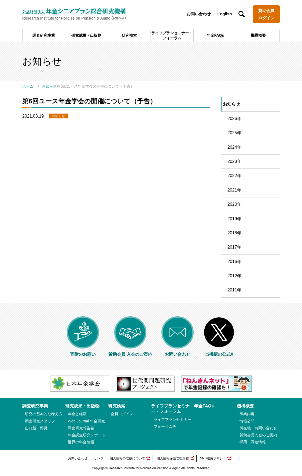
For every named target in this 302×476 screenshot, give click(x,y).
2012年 (234, 275)
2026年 (234, 118)
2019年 (234, 218)
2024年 (234, 147)
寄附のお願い (83, 352)
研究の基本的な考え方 (43, 414)
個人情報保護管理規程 (173, 458)
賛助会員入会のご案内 (258, 435)
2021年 (234, 190)
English (224, 14)
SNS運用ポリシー (213, 458)
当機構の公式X (219, 352)
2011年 (234, 290)
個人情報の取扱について (127, 458)
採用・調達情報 (253, 442)
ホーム (28, 86)
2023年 (234, 161)
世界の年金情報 (81, 442)
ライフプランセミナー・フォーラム (172, 35)
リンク (99, 458)
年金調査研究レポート (86, 435)
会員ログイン (122, 414)
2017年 (234, 247)
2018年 (234, 233)
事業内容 (247, 414)
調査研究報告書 (81, 428)
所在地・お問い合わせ (258, 428)
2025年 (234, 132)
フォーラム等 (165, 426)
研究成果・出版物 (86, 35)
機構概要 (258, 35)
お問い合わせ (199, 14)
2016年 (234, 261)
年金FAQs (215, 35)
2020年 (234, 204)
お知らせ (49, 86)
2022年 (234, 175)
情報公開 (247, 421)
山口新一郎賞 (36, 428)
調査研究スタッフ (40, 421)
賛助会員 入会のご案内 (130, 352)
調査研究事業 (43, 35)
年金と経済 (77, 414)
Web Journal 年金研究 (86, 421)
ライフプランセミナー (172, 419)
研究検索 (129, 35)
